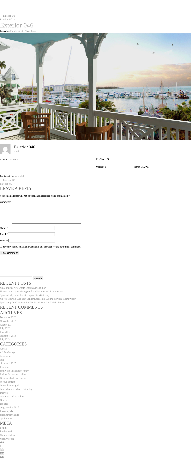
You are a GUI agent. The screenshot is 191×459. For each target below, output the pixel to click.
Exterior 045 (7, 16)
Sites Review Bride (9, 415)
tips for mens (6, 418)
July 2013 (5, 339)
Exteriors (4, 367)
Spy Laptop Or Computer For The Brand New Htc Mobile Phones (32, 302)
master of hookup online (12, 396)
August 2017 (6, 324)
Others (3, 400)
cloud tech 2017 (8, 363)
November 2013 (8, 335)
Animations (5, 356)
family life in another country (14, 370)
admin (32, 31)
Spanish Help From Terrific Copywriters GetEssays (25, 295)
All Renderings (7, 352)
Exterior (14, 159)
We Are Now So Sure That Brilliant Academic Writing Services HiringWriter (38, 299)
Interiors (4, 392)
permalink (19, 176)
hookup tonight (7, 381)
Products (4, 403)
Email (4, 234)
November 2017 (8, 321)
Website (4, 240)
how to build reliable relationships (16, 389)
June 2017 (5, 332)
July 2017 (5, 328)
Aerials (3, 348)
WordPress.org (7, 438)
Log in (3, 427)
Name (4, 228)
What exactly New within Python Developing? (23, 288)
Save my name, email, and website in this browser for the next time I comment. (42, 246)
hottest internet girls (10, 385)
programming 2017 (9, 407)
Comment (6, 202)
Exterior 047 (7, 19)
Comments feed (7, 435)
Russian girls (6, 411)
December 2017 (8, 317)
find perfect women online (13, 374)
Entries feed (6, 431)
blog (2, 359)
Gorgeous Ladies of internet (13, 378)
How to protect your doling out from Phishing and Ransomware (31, 291)
